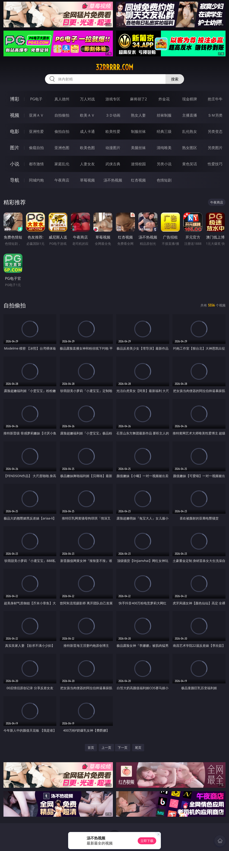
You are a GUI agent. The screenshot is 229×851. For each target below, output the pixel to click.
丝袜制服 (164, 115)
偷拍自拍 (61, 131)
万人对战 (87, 99)
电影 (14, 131)
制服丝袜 (138, 131)
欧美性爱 (112, 131)
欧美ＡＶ (87, 115)
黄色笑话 (189, 163)
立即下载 (146, 840)
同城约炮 (36, 180)
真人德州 (61, 99)
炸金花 (164, 99)
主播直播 (189, 115)
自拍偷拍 (61, 115)
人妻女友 (87, 163)
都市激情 (36, 163)
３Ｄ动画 (112, 115)
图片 (14, 147)
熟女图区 (189, 147)
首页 (91, 747)
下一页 (122, 747)
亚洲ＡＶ (36, 115)
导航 (14, 180)
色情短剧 (164, 180)
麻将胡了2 (138, 99)
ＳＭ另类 (215, 115)
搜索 (174, 79)
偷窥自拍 (36, 147)
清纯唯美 (164, 147)
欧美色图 (87, 147)
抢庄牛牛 (215, 99)
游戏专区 (112, 99)
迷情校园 (138, 163)
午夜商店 (61, 180)
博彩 (14, 99)
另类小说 (164, 163)
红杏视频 (138, 180)
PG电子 (36, 99)
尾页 (138, 747)
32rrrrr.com (114, 67)
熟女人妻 (138, 115)
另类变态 (215, 131)
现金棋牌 (189, 99)
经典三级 (164, 131)
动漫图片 (112, 147)
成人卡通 (87, 131)
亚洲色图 (61, 147)
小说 (14, 164)
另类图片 (215, 147)
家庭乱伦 (61, 163)
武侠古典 (112, 163)
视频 (14, 115)
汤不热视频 (113, 180)
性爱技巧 (215, 163)
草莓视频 (87, 180)
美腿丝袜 (138, 147)
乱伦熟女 (189, 131)
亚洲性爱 (36, 131)
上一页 (106, 747)
